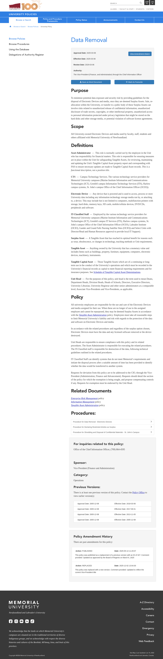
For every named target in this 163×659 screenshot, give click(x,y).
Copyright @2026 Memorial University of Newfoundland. (27, 655)
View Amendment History (140, 54)
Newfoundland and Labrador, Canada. (142, 655)
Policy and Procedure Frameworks (52, 20)
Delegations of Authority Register (26, 54)
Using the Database (19, 49)
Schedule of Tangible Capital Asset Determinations (116, 272)
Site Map (133, 653)
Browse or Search (23, 20)
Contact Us (139, 20)
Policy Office (138, 492)
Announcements (110, 20)
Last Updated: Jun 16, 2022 (145, 653)
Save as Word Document (91, 82)
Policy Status (81, 20)
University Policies (23, 14)
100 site (32, 5)
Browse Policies (33, 26)
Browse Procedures (19, 44)
